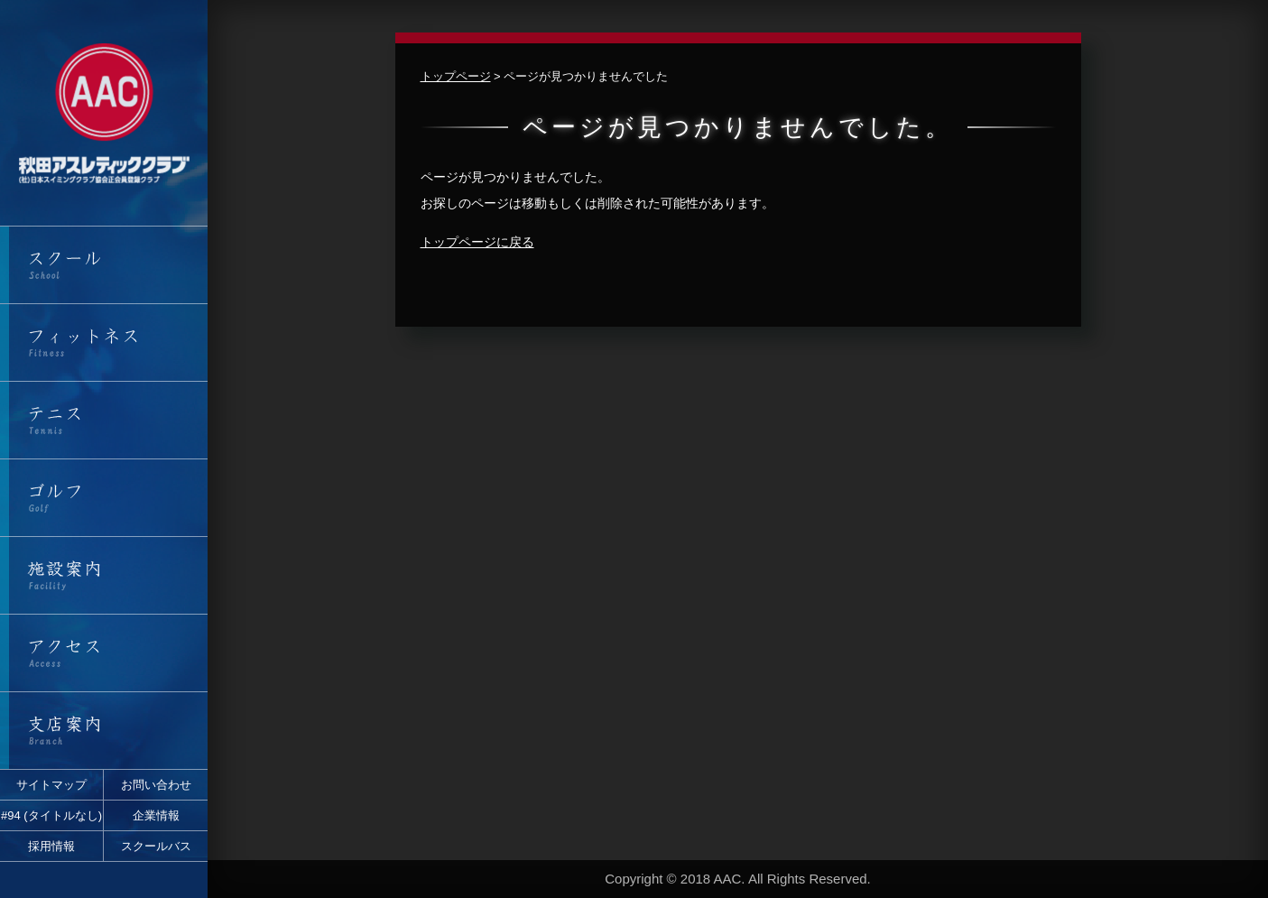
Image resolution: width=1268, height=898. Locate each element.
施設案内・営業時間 (104, 575)
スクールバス (156, 846)
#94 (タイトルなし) (51, 815)
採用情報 (51, 846)
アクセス (104, 653)
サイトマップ (51, 785)
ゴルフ (104, 497)
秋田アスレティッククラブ (104, 113)
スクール (104, 265)
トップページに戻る (477, 242)
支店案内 (104, 730)
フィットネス (104, 342)
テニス (104, 420)
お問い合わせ (156, 785)
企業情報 (156, 815)
